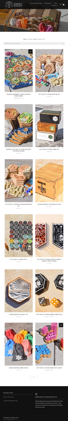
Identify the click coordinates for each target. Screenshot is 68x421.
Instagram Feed (47, 3)
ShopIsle (5, 419)
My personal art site (8, 397)
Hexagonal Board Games (36, 3)
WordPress (14, 419)
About (55, 3)
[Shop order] (34, 43)
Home (25, 39)
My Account (54, 5)
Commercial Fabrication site (10, 400)
